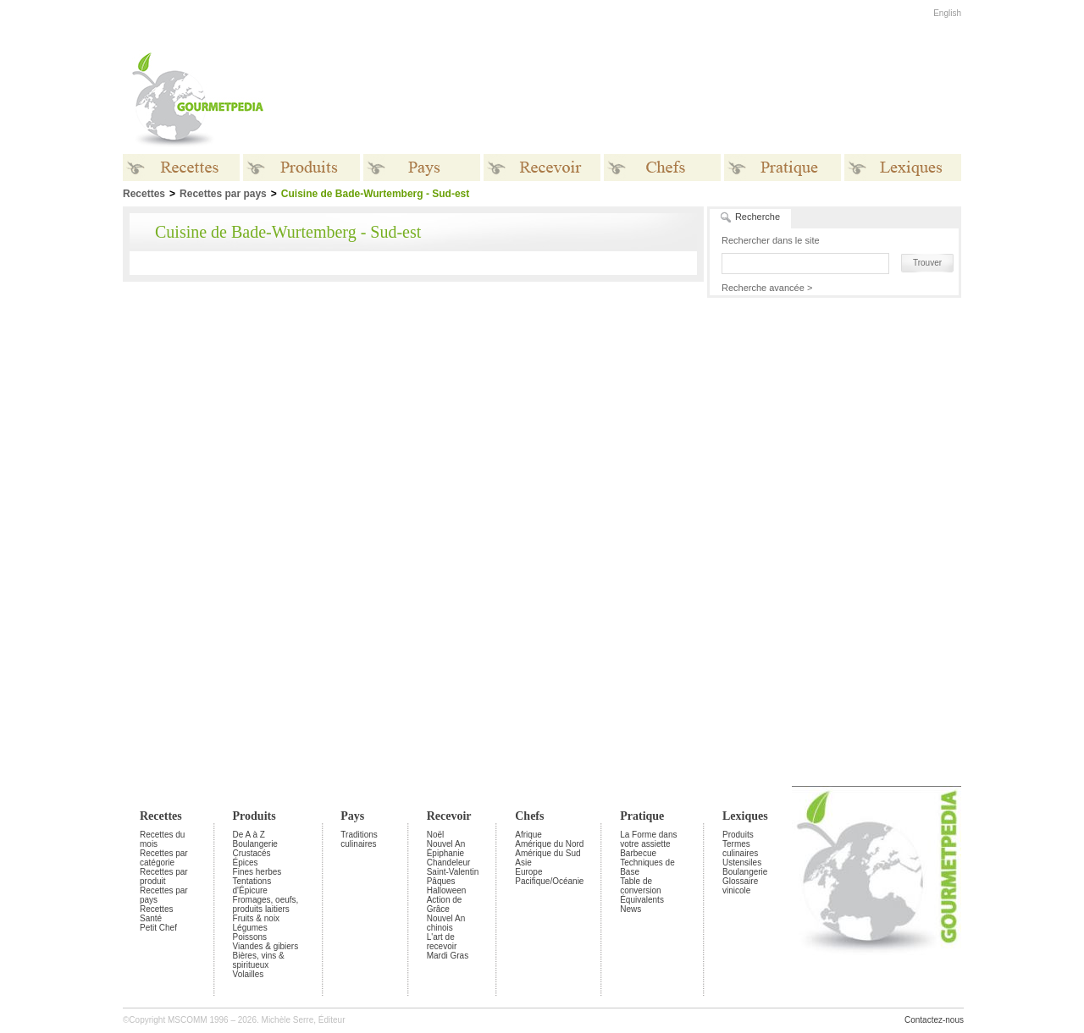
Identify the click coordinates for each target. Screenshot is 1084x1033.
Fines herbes (257, 871)
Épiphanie (445, 853)
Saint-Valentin (453, 871)
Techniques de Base (647, 867)
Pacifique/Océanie (549, 881)
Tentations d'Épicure (252, 885)
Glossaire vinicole (740, 885)
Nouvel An (446, 844)
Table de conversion (640, 885)
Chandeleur (449, 862)
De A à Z (249, 834)
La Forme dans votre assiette (648, 839)
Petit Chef (158, 927)
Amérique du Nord (549, 844)
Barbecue (638, 853)
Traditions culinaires (359, 839)
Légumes (250, 927)
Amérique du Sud (547, 853)
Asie (523, 862)
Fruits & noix (256, 918)
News (630, 909)
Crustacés (252, 853)
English (947, 13)
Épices (245, 862)
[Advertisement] (648, 100)
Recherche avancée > (767, 288)
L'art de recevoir (442, 941)
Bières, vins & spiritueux (259, 960)
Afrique (528, 834)
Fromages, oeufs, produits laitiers (266, 904)
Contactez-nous (934, 1020)
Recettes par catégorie (164, 858)
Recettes (161, 816)
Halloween (447, 890)
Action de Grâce (444, 904)
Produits (254, 816)
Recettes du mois (162, 839)
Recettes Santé (156, 913)
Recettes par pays (223, 194)
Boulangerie (255, 844)
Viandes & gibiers (266, 946)
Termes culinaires (740, 848)
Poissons (250, 937)
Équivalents (642, 899)
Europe (528, 871)
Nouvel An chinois (446, 923)
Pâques (441, 881)
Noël (436, 834)
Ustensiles (741, 862)
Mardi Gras (447, 955)
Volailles (248, 974)
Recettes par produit (164, 876)
